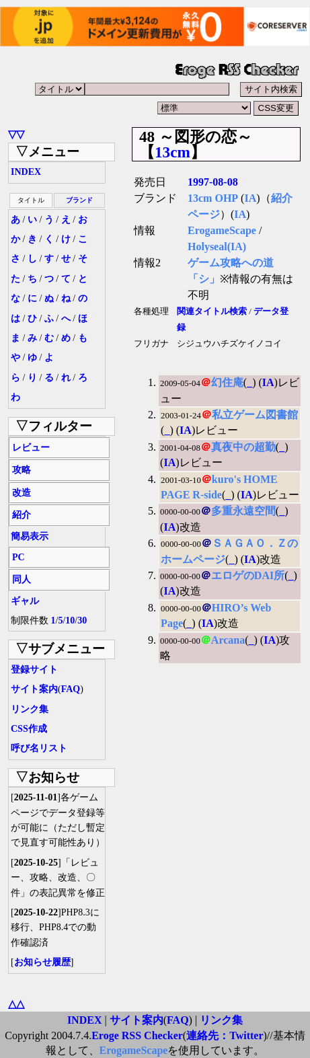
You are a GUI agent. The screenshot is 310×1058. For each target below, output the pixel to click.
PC (18, 557)
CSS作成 (29, 729)
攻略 (21, 470)
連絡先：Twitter (224, 1035)
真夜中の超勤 (243, 447)
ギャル (25, 601)
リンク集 (29, 709)
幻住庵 (227, 382)
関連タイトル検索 (212, 311)
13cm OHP (213, 198)
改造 (21, 493)
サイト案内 (34, 689)
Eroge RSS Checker (137, 1035)
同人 (21, 579)
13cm (172, 152)
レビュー (31, 448)
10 (70, 620)
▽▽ (16, 134)
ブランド (79, 200)
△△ (16, 1004)
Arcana (228, 640)
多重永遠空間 (243, 511)
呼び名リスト (39, 748)
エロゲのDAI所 (247, 575)
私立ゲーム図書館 (255, 414)
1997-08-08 (213, 182)
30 (82, 620)
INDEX (26, 172)
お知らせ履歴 (42, 962)
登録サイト (34, 670)
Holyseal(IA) (217, 246)
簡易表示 (29, 536)
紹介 (21, 515)
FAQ (71, 689)
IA (250, 198)
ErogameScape (222, 230)
